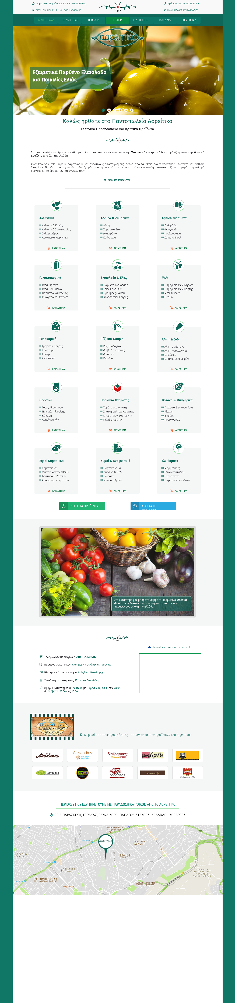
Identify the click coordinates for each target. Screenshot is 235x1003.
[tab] (103, 110)
